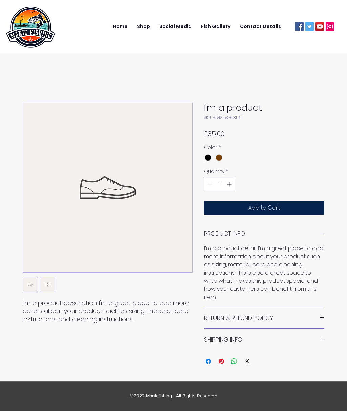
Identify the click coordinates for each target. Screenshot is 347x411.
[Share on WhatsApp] (234, 361)
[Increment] (230, 184)
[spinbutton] (219, 184)
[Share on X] (247, 361)
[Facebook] (299, 26)
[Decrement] (209, 184)
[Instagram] (330, 26)
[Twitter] (309, 26)
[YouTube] (319, 26)
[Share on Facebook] (208, 361)
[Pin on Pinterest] (221, 361)
